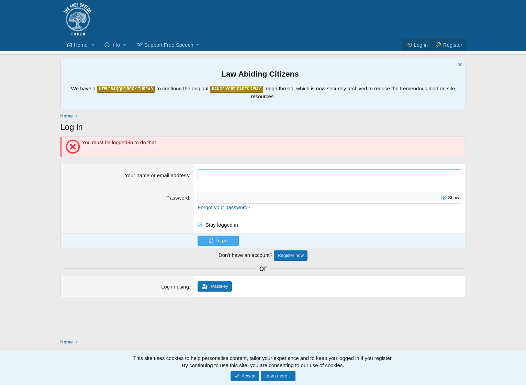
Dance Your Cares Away (236, 89)
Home (81, 45)
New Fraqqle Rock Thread (126, 89)
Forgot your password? (224, 207)
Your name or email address (157, 175)
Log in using (175, 287)
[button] (93, 44)
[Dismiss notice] (459, 65)
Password (177, 198)
